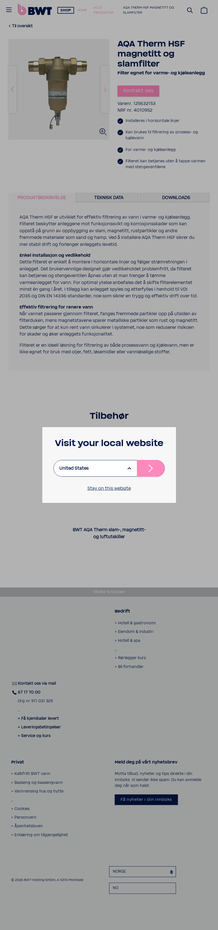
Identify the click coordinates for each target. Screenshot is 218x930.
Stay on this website (109, 488)
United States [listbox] (74, 468)
